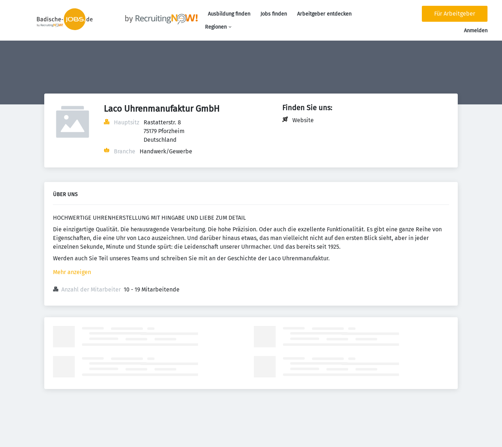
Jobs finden (273, 14)
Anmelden (475, 31)
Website (303, 120)
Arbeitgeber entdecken (324, 14)
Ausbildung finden (229, 14)
